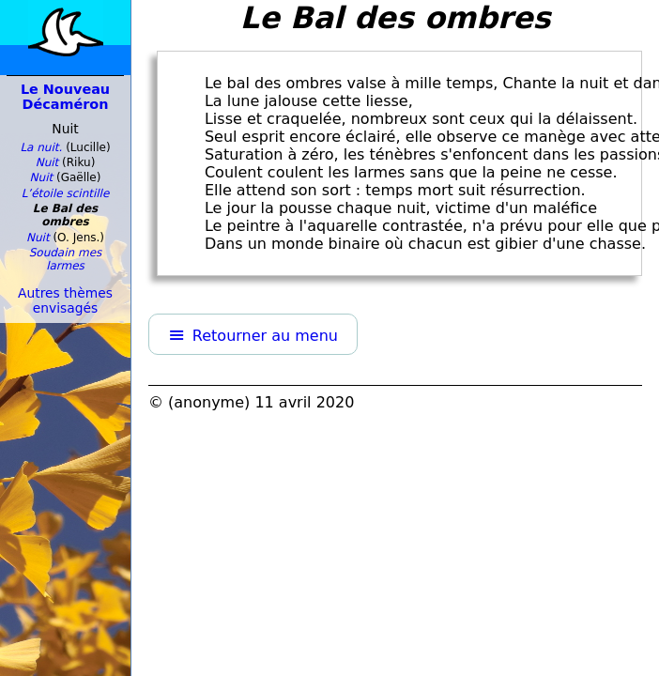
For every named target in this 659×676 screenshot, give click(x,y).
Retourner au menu (265, 336)
